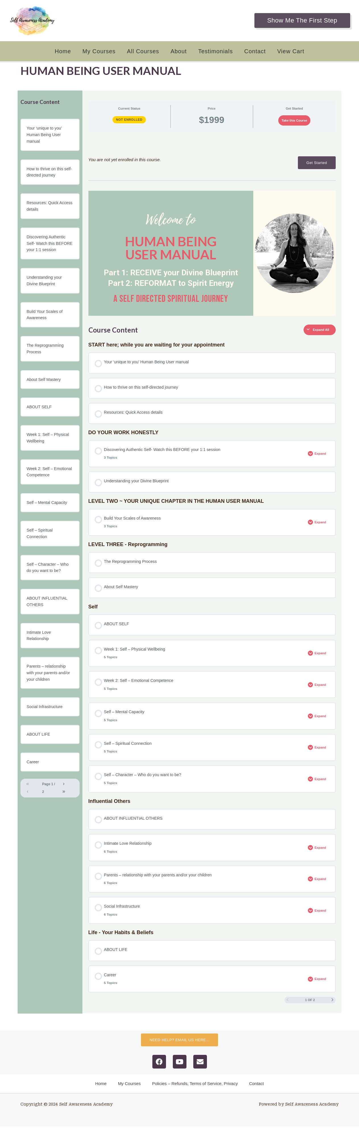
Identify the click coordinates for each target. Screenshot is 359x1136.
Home (63, 51)
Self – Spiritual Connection (40, 548)
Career (33, 781)
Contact (255, 51)
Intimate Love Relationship (39, 653)
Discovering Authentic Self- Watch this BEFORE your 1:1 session (47, 249)
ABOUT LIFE (39, 753)
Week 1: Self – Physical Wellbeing (49, 451)
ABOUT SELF (40, 419)
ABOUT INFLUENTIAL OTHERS (48, 618)
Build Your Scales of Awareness (46, 326)
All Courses (143, 51)
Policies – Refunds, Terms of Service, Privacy (195, 1093)
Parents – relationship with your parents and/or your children (49, 691)
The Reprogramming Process (46, 360)
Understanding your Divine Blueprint (45, 291)
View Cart (290, 51)
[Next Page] (332, 1009)
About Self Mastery (45, 391)
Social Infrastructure (46, 725)
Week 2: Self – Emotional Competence (49, 486)
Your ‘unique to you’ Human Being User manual (45, 135)
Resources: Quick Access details (43, 208)
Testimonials (215, 51)
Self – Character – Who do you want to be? (49, 583)
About (179, 51)
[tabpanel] (212, 226)
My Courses (99, 51)
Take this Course (294, 120)
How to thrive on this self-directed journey (46, 173)
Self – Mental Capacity (48, 517)
